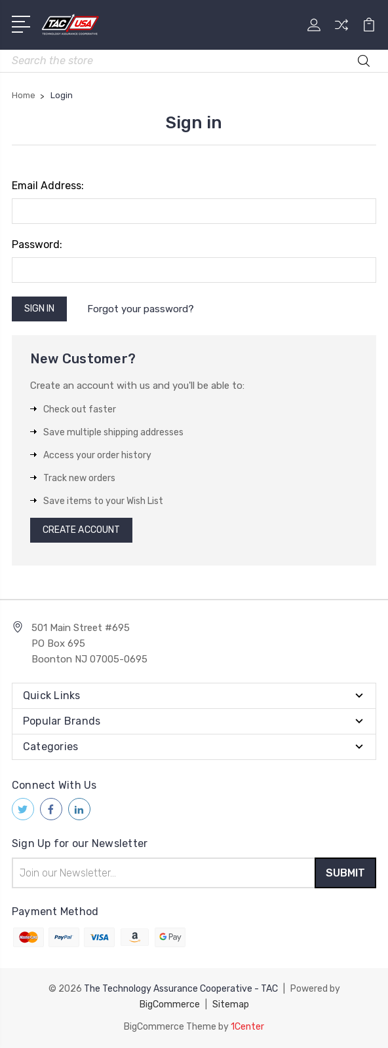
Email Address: (48, 185)
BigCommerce (170, 1004)
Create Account (81, 529)
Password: (37, 244)
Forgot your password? (140, 309)
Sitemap (230, 1004)
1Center (247, 1026)
